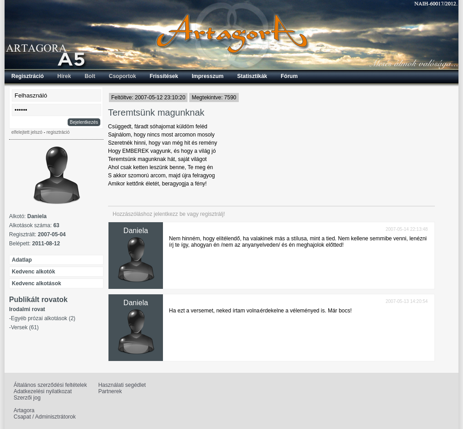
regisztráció (57, 132)
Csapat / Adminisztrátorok (45, 417)
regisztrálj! (212, 214)
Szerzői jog (27, 398)
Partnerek (110, 391)
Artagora (24, 410)
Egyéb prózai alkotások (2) (43, 318)
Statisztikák (252, 76)
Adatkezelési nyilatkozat (43, 391)
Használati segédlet (122, 385)
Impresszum (207, 76)
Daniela (135, 230)
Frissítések (164, 76)
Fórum (289, 76)
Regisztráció (27, 76)
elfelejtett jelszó (26, 132)
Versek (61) (25, 327)
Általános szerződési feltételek (50, 385)
